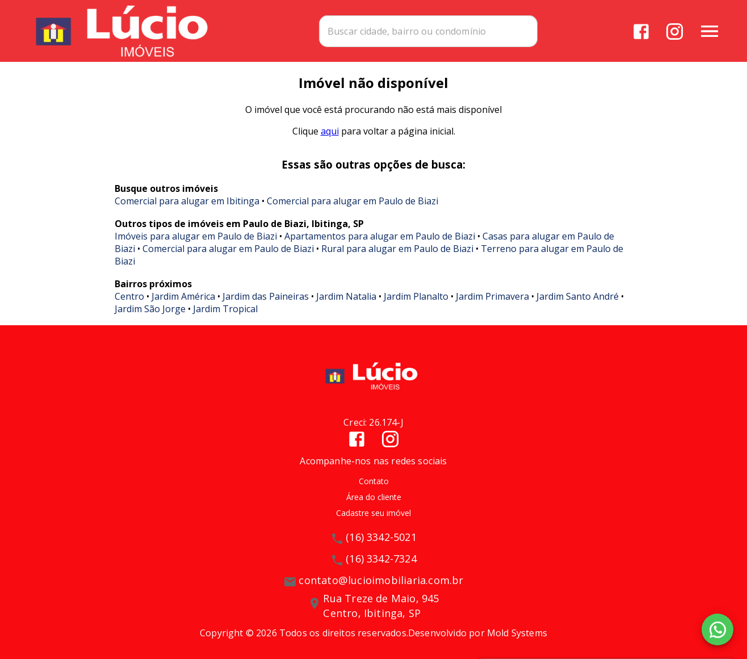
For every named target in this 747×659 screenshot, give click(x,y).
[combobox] (437, 31)
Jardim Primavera (492, 296)
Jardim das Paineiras (266, 296)
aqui (330, 131)
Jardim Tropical (225, 309)
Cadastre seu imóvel (373, 513)
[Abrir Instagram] (675, 31)
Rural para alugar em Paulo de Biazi (397, 248)
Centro (129, 296)
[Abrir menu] (709, 31)
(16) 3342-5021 (381, 537)
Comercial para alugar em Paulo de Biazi (352, 201)
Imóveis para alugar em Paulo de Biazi (196, 236)
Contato (374, 481)
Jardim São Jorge (150, 309)
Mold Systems (517, 633)
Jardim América (183, 296)
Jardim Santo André (577, 296)
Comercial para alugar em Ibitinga (187, 201)
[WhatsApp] (717, 629)
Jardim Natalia (346, 296)
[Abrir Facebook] (641, 31)
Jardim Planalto (416, 296)
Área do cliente (373, 497)
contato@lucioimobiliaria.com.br (381, 580)
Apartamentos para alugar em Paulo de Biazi (379, 236)
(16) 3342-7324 (381, 559)
